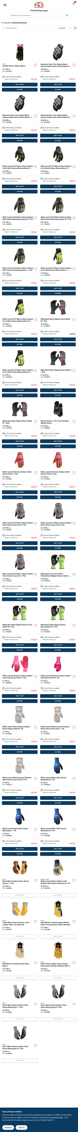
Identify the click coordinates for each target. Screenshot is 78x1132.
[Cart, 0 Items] (74, 3)
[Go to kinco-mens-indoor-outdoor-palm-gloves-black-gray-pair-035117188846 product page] (58, 1001)
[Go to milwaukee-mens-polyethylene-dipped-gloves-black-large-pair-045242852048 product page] (58, 373)
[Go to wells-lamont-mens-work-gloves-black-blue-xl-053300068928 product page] (58, 780)
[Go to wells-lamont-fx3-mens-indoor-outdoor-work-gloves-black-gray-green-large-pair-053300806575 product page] (20, 271)
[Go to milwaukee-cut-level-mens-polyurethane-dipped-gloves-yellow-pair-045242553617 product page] (58, 577)
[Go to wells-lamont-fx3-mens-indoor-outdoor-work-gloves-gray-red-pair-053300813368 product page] (20, 577)
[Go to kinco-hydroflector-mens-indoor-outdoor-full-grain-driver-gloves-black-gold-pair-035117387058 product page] (58, 919)
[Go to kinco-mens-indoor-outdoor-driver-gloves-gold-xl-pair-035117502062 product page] (58, 960)
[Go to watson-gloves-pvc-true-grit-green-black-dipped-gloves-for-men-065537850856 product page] (58, 424)
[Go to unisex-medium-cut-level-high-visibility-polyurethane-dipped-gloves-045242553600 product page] (20, 628)
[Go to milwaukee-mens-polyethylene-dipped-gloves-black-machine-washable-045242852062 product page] (20, 424)
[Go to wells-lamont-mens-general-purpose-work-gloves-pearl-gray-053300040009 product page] (58, 730)
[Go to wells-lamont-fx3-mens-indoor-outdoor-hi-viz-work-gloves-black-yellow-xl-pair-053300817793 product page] (20, 322)
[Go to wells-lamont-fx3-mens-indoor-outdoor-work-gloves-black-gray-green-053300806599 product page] (58, 220)
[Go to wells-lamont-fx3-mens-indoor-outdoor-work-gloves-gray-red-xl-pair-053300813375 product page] (20, 526)
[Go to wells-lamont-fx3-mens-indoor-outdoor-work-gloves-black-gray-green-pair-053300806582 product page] (20, 220)
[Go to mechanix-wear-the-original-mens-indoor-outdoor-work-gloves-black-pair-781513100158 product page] (20, 118)
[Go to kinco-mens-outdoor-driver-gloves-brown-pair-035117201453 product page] (20, 877)
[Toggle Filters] (75, 28)
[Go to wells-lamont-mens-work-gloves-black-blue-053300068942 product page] (20, 831)
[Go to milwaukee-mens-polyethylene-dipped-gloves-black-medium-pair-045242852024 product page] (58, 322)
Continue (8, 1127)
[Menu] (5, 5)
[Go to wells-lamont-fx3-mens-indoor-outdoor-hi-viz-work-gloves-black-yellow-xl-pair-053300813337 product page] (58, 169)
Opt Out (21, 1127)
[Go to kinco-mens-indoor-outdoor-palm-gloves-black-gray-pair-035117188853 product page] (20, 1001)
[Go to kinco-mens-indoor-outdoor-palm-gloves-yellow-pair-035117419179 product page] (20, 919)
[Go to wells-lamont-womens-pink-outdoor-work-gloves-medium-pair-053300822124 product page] (58, 475)
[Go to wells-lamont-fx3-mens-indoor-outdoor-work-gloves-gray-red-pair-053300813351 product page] (58, 526)
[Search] (67, 15)
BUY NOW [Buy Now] (20, 89)
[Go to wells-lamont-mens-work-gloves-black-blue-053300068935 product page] (58, 831)
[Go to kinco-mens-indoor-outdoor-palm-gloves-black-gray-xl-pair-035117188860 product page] (20, 1043)
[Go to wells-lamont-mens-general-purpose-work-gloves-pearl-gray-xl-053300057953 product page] (20, 780)
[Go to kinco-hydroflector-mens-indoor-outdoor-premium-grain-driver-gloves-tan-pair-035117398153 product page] (20, 960)
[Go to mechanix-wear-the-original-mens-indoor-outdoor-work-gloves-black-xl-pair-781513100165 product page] (58, 67)
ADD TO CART (20, 84)
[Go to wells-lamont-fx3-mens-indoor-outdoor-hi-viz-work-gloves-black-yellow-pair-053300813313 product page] (20, 169)
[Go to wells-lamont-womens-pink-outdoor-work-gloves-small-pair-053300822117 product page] (20, 475)
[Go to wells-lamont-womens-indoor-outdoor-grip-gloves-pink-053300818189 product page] (58, 679)
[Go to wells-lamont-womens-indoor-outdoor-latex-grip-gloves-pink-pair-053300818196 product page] (20, 679)
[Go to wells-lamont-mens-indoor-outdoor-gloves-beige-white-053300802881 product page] (20, 730)
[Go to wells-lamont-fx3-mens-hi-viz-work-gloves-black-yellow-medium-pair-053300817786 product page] (20, 373)
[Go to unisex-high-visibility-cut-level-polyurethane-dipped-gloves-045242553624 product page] (58, 628)
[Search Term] (39, 15)
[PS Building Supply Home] (39, 5)
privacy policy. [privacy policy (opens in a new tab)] (58, 1117)
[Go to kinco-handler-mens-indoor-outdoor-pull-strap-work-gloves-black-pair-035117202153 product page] (20, 67)
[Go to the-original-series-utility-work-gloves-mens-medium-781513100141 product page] (58, 118)
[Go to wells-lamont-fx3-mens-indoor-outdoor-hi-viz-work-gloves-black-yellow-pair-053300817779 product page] (58, 271)
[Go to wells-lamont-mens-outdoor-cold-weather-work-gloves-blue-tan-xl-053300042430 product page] (58, 877)
